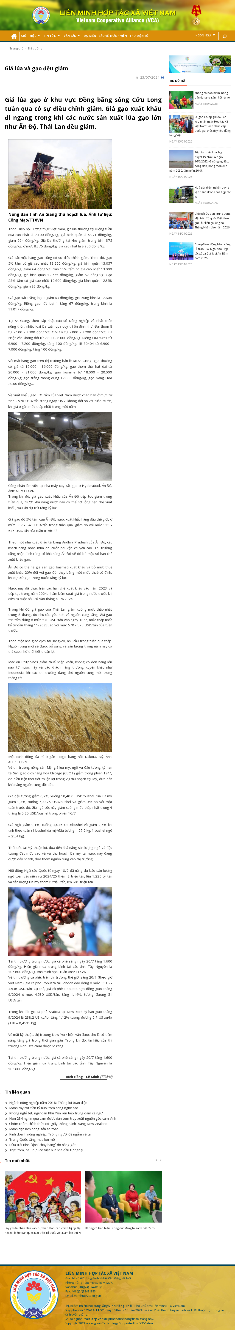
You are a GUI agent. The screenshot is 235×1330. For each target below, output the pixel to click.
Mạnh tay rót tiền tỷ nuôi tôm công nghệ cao (41, 1107)
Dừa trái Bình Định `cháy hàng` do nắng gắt (40, 1144)
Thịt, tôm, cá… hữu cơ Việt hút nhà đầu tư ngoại (44, 1150)
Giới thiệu (30, 35)
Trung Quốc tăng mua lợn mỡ (30, 1139)
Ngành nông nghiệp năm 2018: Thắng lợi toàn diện (46, 1102)
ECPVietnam (147, 1323)
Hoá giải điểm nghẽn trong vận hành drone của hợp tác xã (213, 192)
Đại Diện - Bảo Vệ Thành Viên (105, 36)
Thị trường (35, 48)
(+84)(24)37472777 (102, 1283)
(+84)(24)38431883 (84, 1291)
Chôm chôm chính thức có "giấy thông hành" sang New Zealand (56, 1123)
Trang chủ (16, 48)
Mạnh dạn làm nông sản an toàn (32, 1129)
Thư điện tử (139, 36)
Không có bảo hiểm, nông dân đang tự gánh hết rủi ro (120, 1228)
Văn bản (72, 35)
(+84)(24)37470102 (90, 1287)
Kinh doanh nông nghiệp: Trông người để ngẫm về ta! (48, 1134)
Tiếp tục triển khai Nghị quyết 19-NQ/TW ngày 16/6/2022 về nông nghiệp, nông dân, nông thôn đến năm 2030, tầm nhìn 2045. (199, 161)
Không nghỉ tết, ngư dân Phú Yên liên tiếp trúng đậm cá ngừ (54, 1113)
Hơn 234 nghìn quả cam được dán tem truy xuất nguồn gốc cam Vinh (60, 1118)
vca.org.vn (93, 1323)
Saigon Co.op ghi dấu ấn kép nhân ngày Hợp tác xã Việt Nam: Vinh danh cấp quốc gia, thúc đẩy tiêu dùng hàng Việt (200, 126)
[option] (43, 1204)
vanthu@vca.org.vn (87, 1296)
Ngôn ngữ (205, 35)
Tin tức (52, 35)
